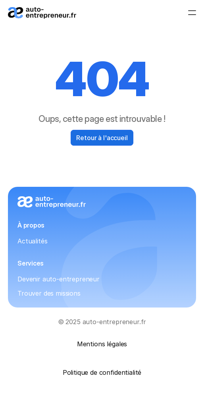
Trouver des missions (49, 293)
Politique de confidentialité (102, 372)
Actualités (32, 241)
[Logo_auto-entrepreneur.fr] (42, 13)
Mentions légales (102, 344)
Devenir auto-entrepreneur (58, 279)
